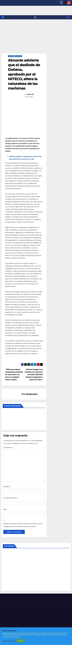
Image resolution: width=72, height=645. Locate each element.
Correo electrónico (10, 498)
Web (4, 509)
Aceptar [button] (20, 640)
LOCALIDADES (18, 56)
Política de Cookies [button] (9, 641)
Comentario (8, 448)
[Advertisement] (36, 33)
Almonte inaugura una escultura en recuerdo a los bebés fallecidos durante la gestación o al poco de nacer (34, 375)
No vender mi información (11, 637)
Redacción (30, 94)
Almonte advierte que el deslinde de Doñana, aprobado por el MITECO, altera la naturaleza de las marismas (24, 74)
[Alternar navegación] (35, 17)
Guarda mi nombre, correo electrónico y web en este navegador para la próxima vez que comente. (22, 525)
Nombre (6, 487)
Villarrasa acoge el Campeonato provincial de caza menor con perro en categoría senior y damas (14, 375)
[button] (66, 17)
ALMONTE (11, 56)
